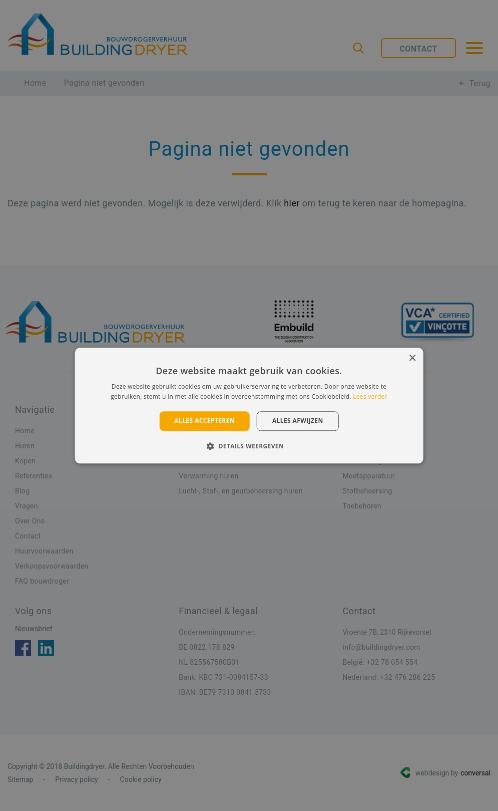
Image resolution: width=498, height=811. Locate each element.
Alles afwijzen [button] (297, 421)
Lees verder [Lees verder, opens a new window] (370, 396)
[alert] (249, 405)
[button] (249, 446)
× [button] (412, 358)
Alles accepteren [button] (204, 421)
